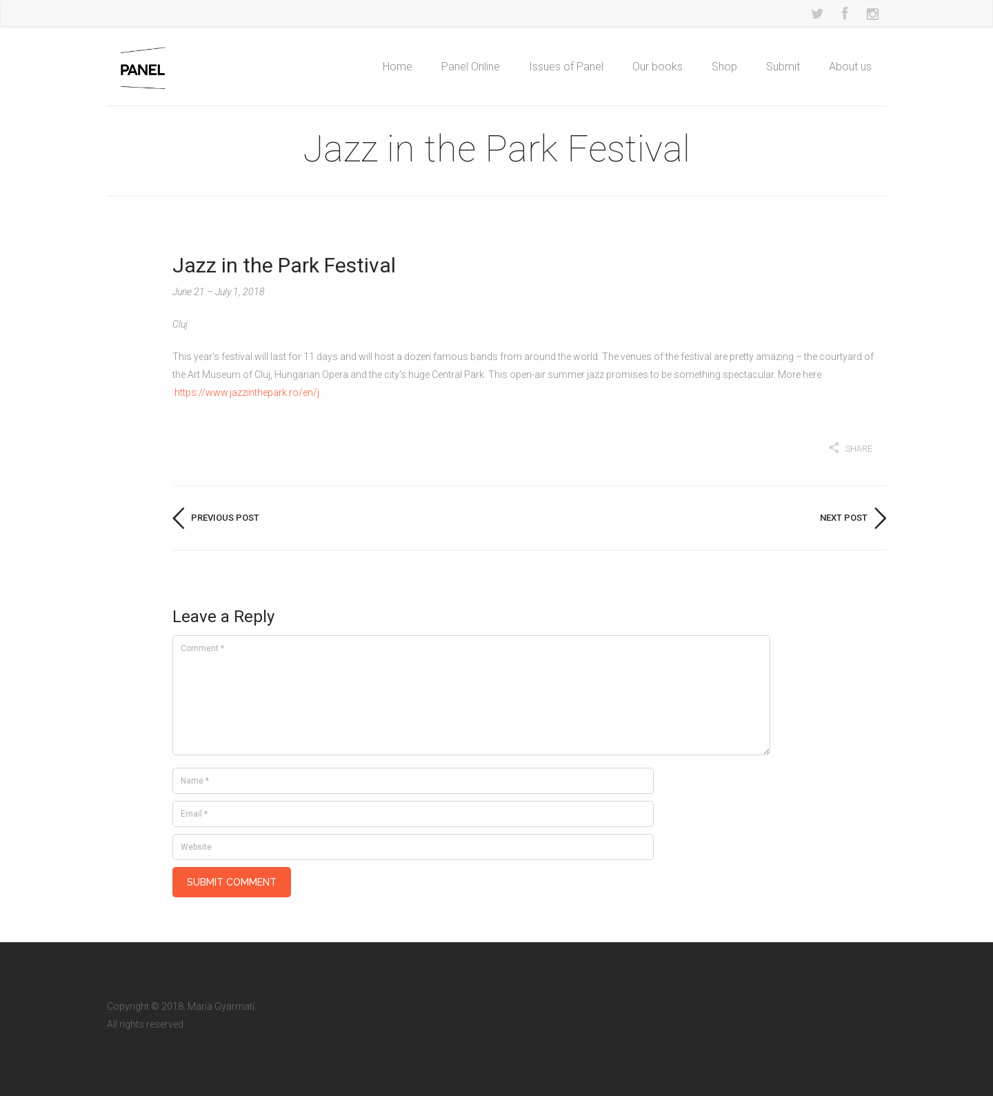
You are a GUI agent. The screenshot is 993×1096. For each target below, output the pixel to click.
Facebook (845, 14)
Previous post (225, 517)
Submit (783, 66)
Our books (657, 66)
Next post (843, 517)
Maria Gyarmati (221, 996)
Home (397, 66)
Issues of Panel (566, 66)
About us (850, 66)
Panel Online (470, 66)
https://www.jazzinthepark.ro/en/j (246, 392)
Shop (724, 66)
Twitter (817, 14)
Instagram (872, 14)
